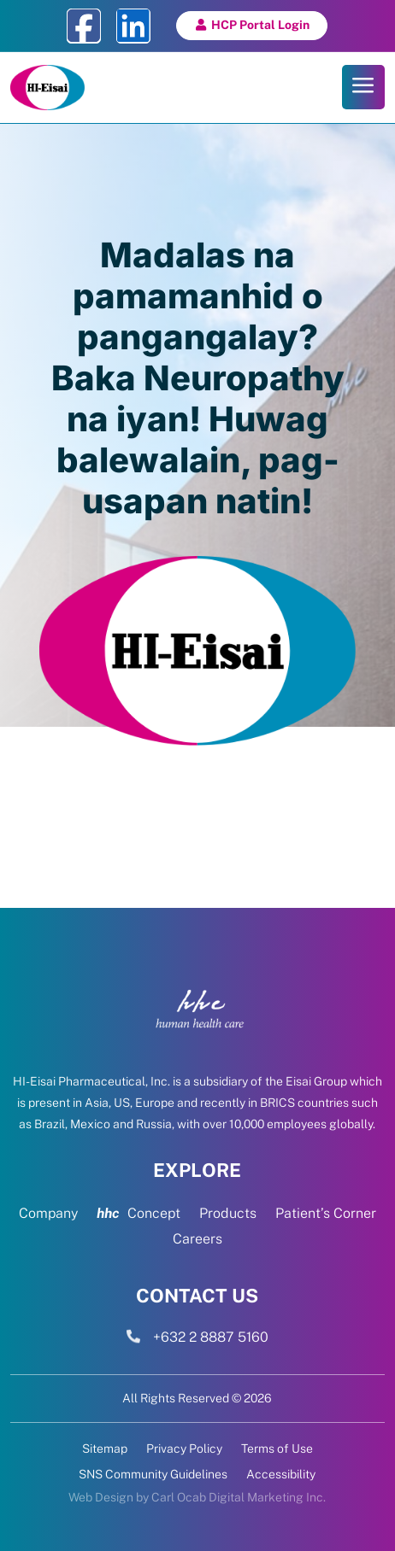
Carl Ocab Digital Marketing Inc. (238, 1497)
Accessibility (280, 1474)
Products (227, 1214)
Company (48, 1214)
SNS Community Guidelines (153, 1474)
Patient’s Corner (325, 1214)
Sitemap (104, 1449)
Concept (138, 1214)
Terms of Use (277, 1449)
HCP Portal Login (260, 25)
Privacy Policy (184, 1449)
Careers (197, 1240)
